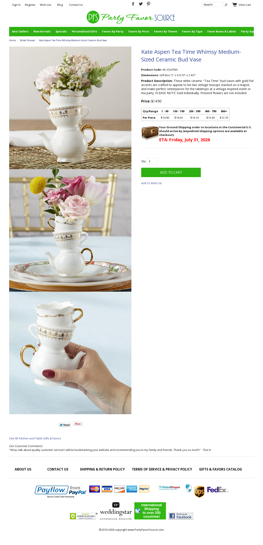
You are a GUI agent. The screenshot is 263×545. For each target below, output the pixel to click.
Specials (61, 31)
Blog (60, 5)
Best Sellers (20, 31)
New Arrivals (42, 31)
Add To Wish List (151, 183)
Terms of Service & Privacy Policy (162, 469)
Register (30, 5)
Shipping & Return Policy (102, 469)
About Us (23, 469)
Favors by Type (192, 31)
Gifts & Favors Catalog (220, 469)
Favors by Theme (165, 31)
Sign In (16, 5)
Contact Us (76, 5)
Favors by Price (138, 31)
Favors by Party (113, 31)
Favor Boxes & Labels (221, 31)
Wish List (45, 5)
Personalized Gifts (84, 31)
